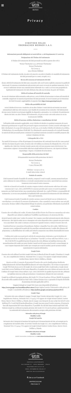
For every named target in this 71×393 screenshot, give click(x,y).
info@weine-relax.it (38, 369)
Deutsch (35, 10)
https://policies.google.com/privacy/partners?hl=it (47, 290)
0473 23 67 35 (39, 366)
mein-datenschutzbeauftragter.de (46, 336)
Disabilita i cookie (36, 316)
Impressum (35, 382)
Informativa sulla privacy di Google (35, 313)
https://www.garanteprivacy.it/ (52, 101)
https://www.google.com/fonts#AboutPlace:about (18, 287)
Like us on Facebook (35, 377)
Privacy (35, 384)
